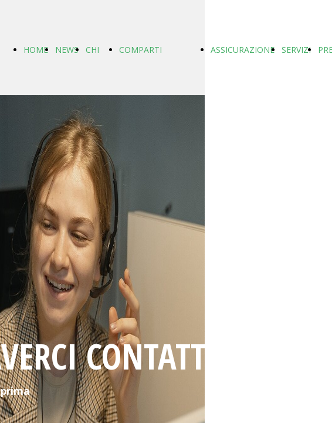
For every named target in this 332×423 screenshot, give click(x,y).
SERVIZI (296, 49)
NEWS (67, 49)
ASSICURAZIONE (243, 49)
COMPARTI (140, 49)
